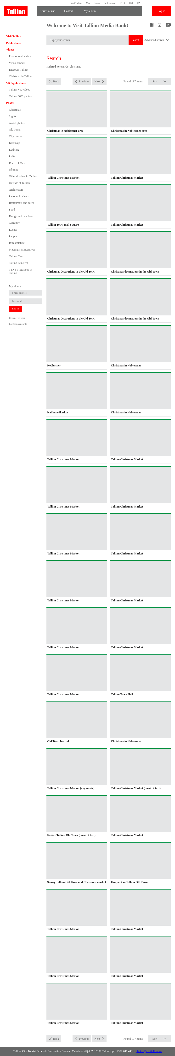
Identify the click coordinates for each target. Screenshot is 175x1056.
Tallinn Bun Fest (18, 263)
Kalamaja (14, 143)
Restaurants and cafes (21, 203)
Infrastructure (17, 243)
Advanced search (156, 40)
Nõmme (13, 169)
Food (12, 209)
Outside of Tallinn (19, 183)
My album (90, 11)
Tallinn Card (16, 256)
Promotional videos (20, 56)
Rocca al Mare (17, 163)
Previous (84, 81)
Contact (68, 11)
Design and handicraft (21, 216)
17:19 (122, 3)
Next (97, 81)
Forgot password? (18, 324)
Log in (161, 11)
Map (88, 3)
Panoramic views (19, 196)
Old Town (15, 129)
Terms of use (47, 11)
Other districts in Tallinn (23, 176)
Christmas (15, 109)
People (13, 236)
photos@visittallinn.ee (149, 1051)
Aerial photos (17, 123)
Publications (13, 43)
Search (136, 40)
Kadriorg (14, 149)
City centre (15, 136)
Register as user (17, 318)
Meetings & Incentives (22, 249)
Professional (109, 3)
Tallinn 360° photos (20, 96)
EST (131, 3)
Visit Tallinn (76, 3)
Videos (10, 49)
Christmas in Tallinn (21, 76)
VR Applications (16, 83)
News (97, 3)
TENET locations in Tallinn (20, 271)
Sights (12, 116)
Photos (10, 103)
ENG (139, 3)
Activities (14, 223)
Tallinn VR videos (19, 89)
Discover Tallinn (18, 69)
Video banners (17, 63)
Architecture (16, 189)
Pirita (12, 156)
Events (13, 229)
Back (56, 81)
